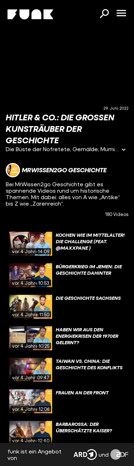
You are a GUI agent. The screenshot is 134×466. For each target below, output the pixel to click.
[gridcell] (67, 244)
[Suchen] (104, 14)
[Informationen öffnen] (123, 150)
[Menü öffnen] (121, 13)
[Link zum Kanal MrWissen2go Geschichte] (56, 170)
